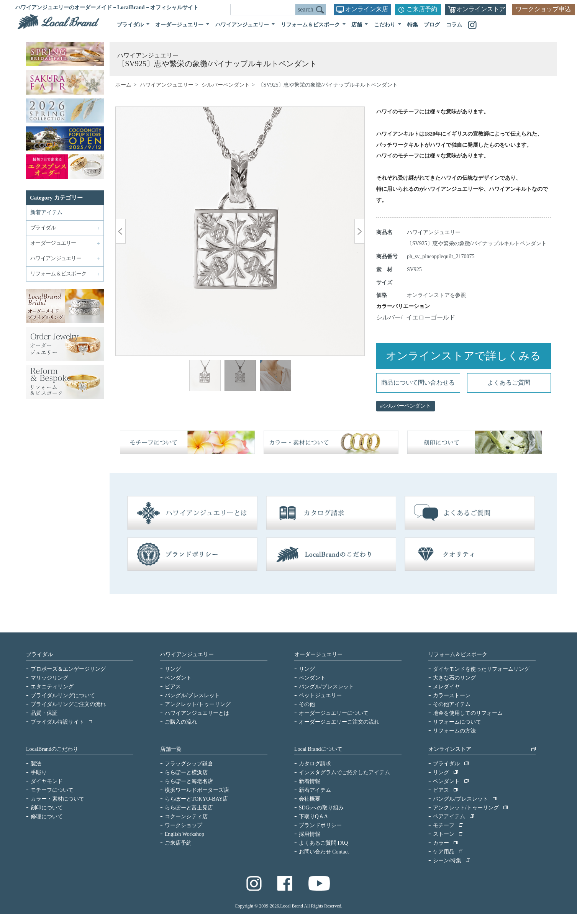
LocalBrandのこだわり (52, 749)
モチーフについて (52, 790)
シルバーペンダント (226, 85)
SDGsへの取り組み (321, 808)
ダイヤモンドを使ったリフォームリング (481, 669)
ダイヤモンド (47, 781)
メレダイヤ (446, 687)
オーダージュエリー (318, 654)
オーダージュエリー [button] (180, 25)
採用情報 (309, 834)
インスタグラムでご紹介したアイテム (344, 772)
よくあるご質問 (508, 382)
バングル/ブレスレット (192, 695)
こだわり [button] (385, 25)
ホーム (123, 85)
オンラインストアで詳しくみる (463, 356)
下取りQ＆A (313, 816)
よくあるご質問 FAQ (323, 843)
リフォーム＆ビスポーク (457, 654)
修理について (47, 816)
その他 (307, 704)
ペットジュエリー (320, 695)
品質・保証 (44, 713)
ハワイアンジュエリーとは (197, 713)
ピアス (173, 687)
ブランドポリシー (320, 825)
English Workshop (184, 834)
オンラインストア (480, 9)
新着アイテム (46, 212)
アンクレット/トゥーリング (198, 704)
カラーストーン (451, 695)
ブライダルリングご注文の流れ (68, 704)
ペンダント (178, 678)
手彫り (39, 772)
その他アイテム (451, 704)
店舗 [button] (357, 25)
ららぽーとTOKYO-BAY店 (196, 799)
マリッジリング (49, 678)
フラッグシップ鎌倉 (189, 764)
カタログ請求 (315, 764)
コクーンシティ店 (186, 816)
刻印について (47, 808)
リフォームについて (457, 722)
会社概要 (309, 799)
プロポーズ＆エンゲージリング (68, 669)
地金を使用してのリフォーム (468, 713)
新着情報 (309, 781)
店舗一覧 (171, 749)
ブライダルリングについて (63, 695)
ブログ (432, 25)
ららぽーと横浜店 (186, 772)
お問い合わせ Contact (324, 852)
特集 (412, 25)
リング (173, 669)
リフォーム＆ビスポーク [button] (311, 25)
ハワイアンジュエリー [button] (242, 25)
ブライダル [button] (131, 25)
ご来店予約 (422, 9)
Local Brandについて (318, 749)
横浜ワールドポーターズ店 (197, 790)
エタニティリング (52, 687)
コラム (454, 25)
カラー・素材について (57, 799)
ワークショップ (183, 825)
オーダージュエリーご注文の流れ (339, 722)
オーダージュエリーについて (334, 713)
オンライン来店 (366, 9)
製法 (36, 764)
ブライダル (39, 654)
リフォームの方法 (454, 731)
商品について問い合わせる (418, 382)
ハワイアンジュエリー (166, 85)
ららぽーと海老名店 (189, 781)
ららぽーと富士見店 (189, 808)
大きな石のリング (454, 678)
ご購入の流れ (181, 722)
